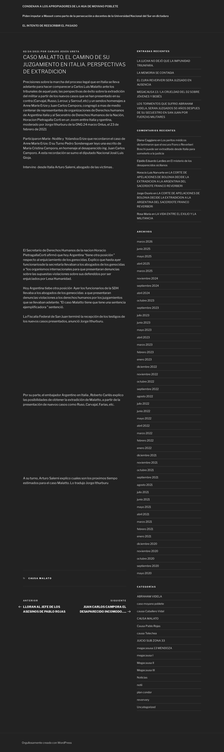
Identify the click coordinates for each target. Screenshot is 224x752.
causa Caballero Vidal (150, 611)
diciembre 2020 (147, 543)
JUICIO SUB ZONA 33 (151, 640)
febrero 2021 (145, 529)
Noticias (142, 677)
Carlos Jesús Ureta (64, 51)
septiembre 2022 (148, 389)
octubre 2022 (145, 381)
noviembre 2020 (147, 551)
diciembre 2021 (147, 455)
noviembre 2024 (147, 278)
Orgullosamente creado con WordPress (47, 742)
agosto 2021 (145, 484)
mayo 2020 (144, 573)
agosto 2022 (145, 396)
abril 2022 (143, 425)
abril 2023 (143, 337)
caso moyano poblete (150, 603)
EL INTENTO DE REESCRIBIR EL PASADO (49, 25)
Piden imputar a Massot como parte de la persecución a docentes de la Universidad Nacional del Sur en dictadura (95, 16)
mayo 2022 (144, 418)
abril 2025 (143, 263)
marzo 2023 (144, 344)
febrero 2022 (145, 440)
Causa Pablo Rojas (148, 626)
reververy (143, 699)
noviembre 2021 (147, 462)
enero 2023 (144, 359)
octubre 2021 (145, 470)
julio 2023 (143, 315)
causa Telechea (147, 633)
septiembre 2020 (148, 565)
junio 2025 (143, 248)
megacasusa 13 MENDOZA (154, 648)
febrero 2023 (145, 352)
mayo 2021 (144, 506)
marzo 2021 (144, 521)
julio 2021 (143, 492)
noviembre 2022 (147, 374)
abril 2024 (143, 293)
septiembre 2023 (148, 307)
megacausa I (145, 655)
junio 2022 (143, 411)
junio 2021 (143, 499)
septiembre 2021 (147, 477)
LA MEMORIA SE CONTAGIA (155, 72)
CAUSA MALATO (40, 578)
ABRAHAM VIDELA (149, 596)
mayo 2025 (144, 256)
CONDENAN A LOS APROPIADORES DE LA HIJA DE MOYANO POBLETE (70, 6)
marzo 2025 (144, 270)
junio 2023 (143, 322)
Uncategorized (146, 707)
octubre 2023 (145, 300)
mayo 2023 (144, 329)
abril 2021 (143, 514)
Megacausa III (146, 670)
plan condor (144, 692)
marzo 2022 (144, 433)
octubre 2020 (145, 558)
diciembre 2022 (147, 366)
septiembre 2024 (148, 285)
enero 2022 (144, 448)
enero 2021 (144, 536)
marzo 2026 (144, 241)
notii (139, 685)
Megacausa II (145, 662)
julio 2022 (143, 403)
